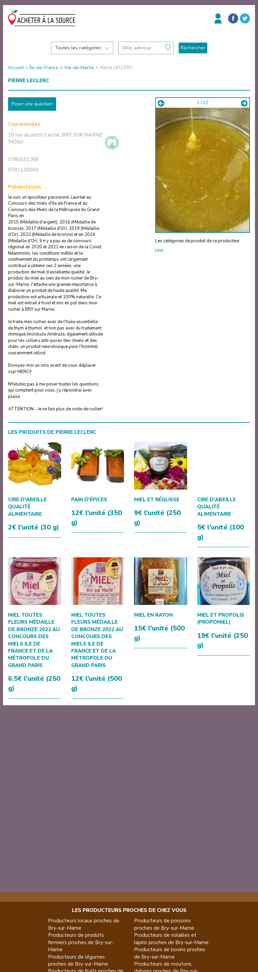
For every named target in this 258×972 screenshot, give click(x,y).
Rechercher (193, 48)
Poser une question (32, 104)
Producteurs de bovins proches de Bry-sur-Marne (169, 953)
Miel (159, 251)
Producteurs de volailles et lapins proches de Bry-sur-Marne (171, 938)
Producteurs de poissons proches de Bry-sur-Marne (164, 924)
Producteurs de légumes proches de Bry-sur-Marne (78, 960)
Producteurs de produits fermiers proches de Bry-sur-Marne (81, 942)
